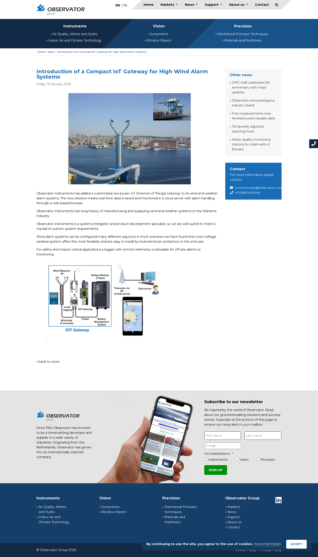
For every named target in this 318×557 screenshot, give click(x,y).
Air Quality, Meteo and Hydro (75, 34)
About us (237, 5)
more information (267, 544)
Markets (168, 5)
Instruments (75, 26)
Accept (296, 544)
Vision (159, 26)
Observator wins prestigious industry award (253, 102)
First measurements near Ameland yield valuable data (253, 115)
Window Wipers (159, 40)
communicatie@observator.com (258, 187)
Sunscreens (159, 34)
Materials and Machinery (243, 40)
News (190, 5)
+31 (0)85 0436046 (247, 192)
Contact (262, 5)
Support (212, 5)
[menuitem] (118, 5)
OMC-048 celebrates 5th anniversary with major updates (251, 87)
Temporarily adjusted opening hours (248, 129)
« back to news (47, 362)
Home (148, 5)
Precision (243, 26)
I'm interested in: (218, 454)
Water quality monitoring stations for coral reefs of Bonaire (251, 144)
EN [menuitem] (117, 5)
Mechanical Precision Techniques (243, 34)
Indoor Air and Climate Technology (75, 40)
